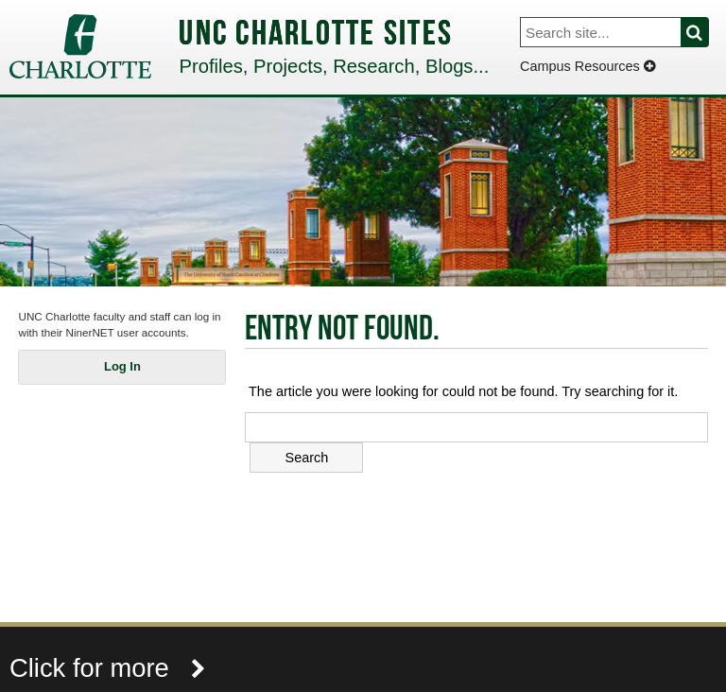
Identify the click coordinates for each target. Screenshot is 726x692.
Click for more (107, 668)
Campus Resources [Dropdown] (587, 66)
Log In (122, 366)
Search (705, 32)
